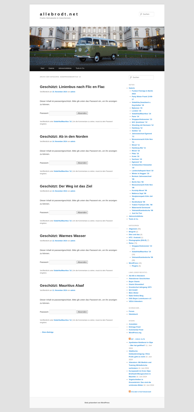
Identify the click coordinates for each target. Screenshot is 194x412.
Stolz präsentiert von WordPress (96, 403)
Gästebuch (133, 314)
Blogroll (132, 232)
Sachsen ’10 (137, 159)
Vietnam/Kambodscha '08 (142, 257)
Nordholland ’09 (138, 202)
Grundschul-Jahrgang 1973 (140, 287)
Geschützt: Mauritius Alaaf (62, 285)
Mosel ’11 (136, 145)
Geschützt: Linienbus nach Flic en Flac (72, 87)
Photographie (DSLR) (137, 240)
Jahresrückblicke (65, 68)
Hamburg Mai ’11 (139, 148)
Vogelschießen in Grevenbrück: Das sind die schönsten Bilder (140, 382)
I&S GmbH (133, 290)
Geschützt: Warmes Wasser (63, 236)
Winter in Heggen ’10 (140, 173)
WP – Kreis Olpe (138, 339)
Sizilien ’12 (136, 131)
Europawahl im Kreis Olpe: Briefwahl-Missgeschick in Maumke (140, 374)
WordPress (133, 263)
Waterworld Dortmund (141, 208)
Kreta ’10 (135, 156)
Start (42, 68)
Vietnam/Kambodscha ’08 (142, 210)
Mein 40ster (133, 293)
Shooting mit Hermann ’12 (143, 125)
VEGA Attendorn (136, 301)
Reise (131, 243)
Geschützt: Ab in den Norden (64, 136)
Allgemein (133, 229)
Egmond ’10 (137, 162)
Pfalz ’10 (135, 154)
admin (72, 92)
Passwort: (58, 113)
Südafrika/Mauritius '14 (62, 121)
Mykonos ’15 (137, 108)
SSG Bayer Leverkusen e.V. (140, 298)
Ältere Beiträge (46, 332)
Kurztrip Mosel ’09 (139, 190)
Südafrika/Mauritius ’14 (141, 114)
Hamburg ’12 (137, 128)
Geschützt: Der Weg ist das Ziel (66, 186)
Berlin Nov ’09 (138, 182)
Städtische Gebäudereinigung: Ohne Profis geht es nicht (139, 354)
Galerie (51, 68)
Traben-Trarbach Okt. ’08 (142, 205)
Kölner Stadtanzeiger (141, 392)
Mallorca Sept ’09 (139, 193)
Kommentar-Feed (136, 330)
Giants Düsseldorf (136, 284)
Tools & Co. (80, 68)
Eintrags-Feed (135, 327)
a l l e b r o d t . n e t (59, 14)
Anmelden (133, 324)
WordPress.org (135, 333)
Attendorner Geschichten (139, 279)
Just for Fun (137, 213)
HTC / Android (135, 237)
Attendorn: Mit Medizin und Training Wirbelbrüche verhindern (140, 365)
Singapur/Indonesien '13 (142, 246)
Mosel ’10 (136, 151)
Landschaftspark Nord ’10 (142, 171)
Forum (131, 311)
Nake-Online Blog (136, 296)
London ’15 (136, 111)
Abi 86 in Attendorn (137, 276)
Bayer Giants (134, 282)
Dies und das (134, 234)
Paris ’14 (135, 116)
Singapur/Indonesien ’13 (142, 119)
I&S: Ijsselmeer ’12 (139, 122)
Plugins (135, 266)
